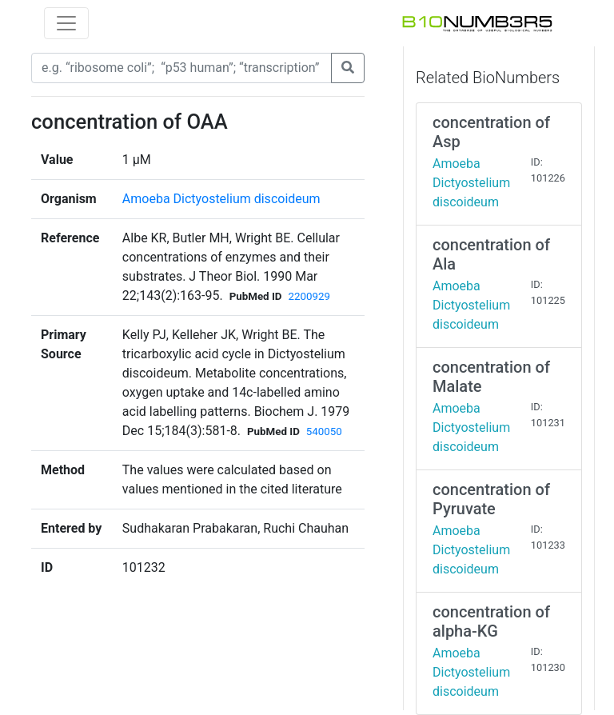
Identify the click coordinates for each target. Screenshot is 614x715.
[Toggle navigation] (66, 23)
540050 (324, 431)
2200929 (308, 296)
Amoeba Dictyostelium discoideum (221, 198)
